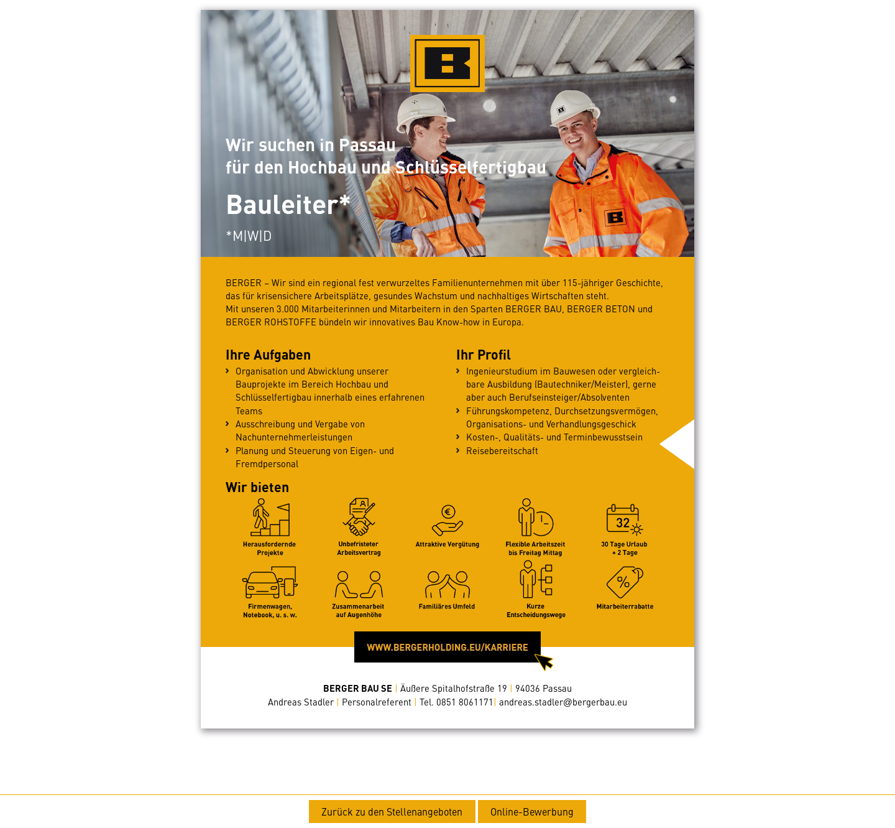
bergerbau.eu (563, 701)
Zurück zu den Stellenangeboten (391, 811)
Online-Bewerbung (532, 811)
